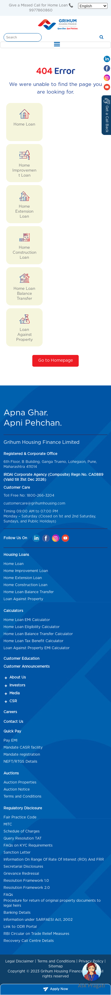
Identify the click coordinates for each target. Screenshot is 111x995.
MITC (8, 824)
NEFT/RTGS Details (20, 761)
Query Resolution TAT (23, 838)
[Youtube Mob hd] (107, 87)
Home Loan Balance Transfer (29, 592)
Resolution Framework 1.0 (26, 880)
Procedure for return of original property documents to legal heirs (52, 903)
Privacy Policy (91, 961)
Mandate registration (22, 754)
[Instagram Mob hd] (107, 77)
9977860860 (41, 10)
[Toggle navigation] (55, 45)
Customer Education (21, 658)
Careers (10, 712)
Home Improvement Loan (26, 571)
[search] (101, 37)
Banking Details (17, 912)
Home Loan (13, 564)
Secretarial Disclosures (23, 866)
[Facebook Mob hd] (107, 68)
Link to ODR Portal (20, 926)
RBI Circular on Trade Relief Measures (36, 933)
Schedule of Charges (22, 831)
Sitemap (55, 966)
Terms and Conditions (22, 796)
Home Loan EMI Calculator (27, 620)
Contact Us (13, 721)
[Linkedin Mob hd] (107, 59)
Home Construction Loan (25, 585)
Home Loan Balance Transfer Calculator (38, 634)
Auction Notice (17, 789)
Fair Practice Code (20, 817)
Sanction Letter (17, 852)
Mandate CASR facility (23, 747)
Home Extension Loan (23, 578)
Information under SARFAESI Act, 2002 (38, 919)
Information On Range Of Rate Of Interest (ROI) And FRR (54, 859)
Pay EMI (10, 740)
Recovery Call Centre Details (29, 940)
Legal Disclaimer (19, 961)
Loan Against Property (23, 599)
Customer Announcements (27, 666)
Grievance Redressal (21, 873)
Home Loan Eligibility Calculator (32, 627)
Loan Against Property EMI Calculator (37, 648)
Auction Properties (20, 782)
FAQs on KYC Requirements (28, 845)
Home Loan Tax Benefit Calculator (33, 641)
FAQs (8, 894)
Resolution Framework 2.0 (27, 887)
